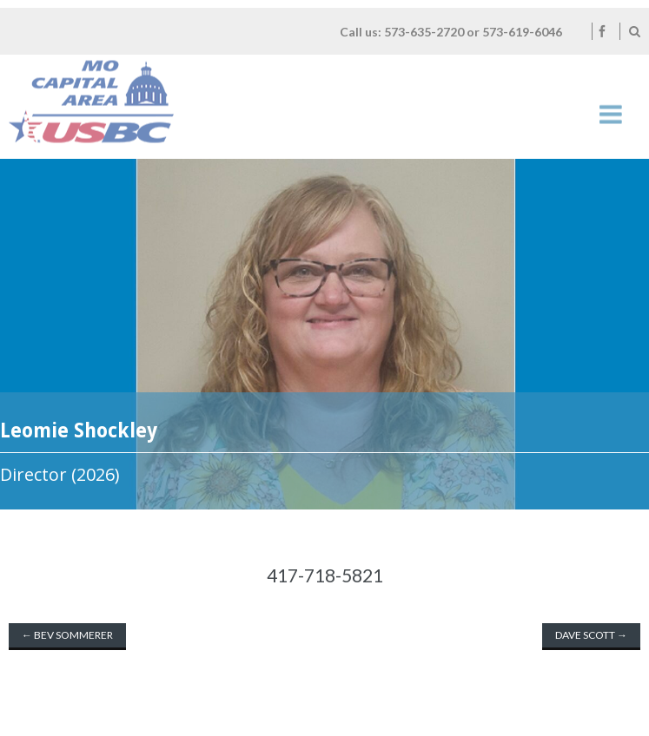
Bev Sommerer (67, 634)
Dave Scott (591, 634)
